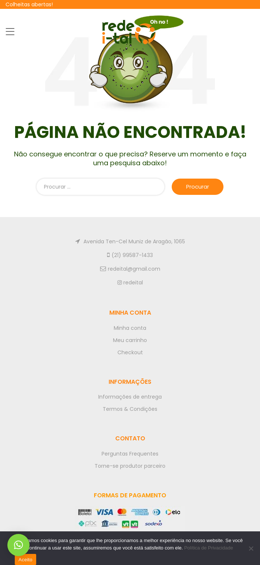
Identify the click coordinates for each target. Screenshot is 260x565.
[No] (250, 548)
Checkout (130, 352)
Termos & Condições (130, 409)
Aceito (25, 559)
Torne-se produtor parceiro (130, 466)
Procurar (197, 186)
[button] (18, 545)
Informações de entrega (130, 396)
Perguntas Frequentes (130, 453)
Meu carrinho (130, 340)
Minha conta (130, 328)
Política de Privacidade (208, 548)
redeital (130, 282)
